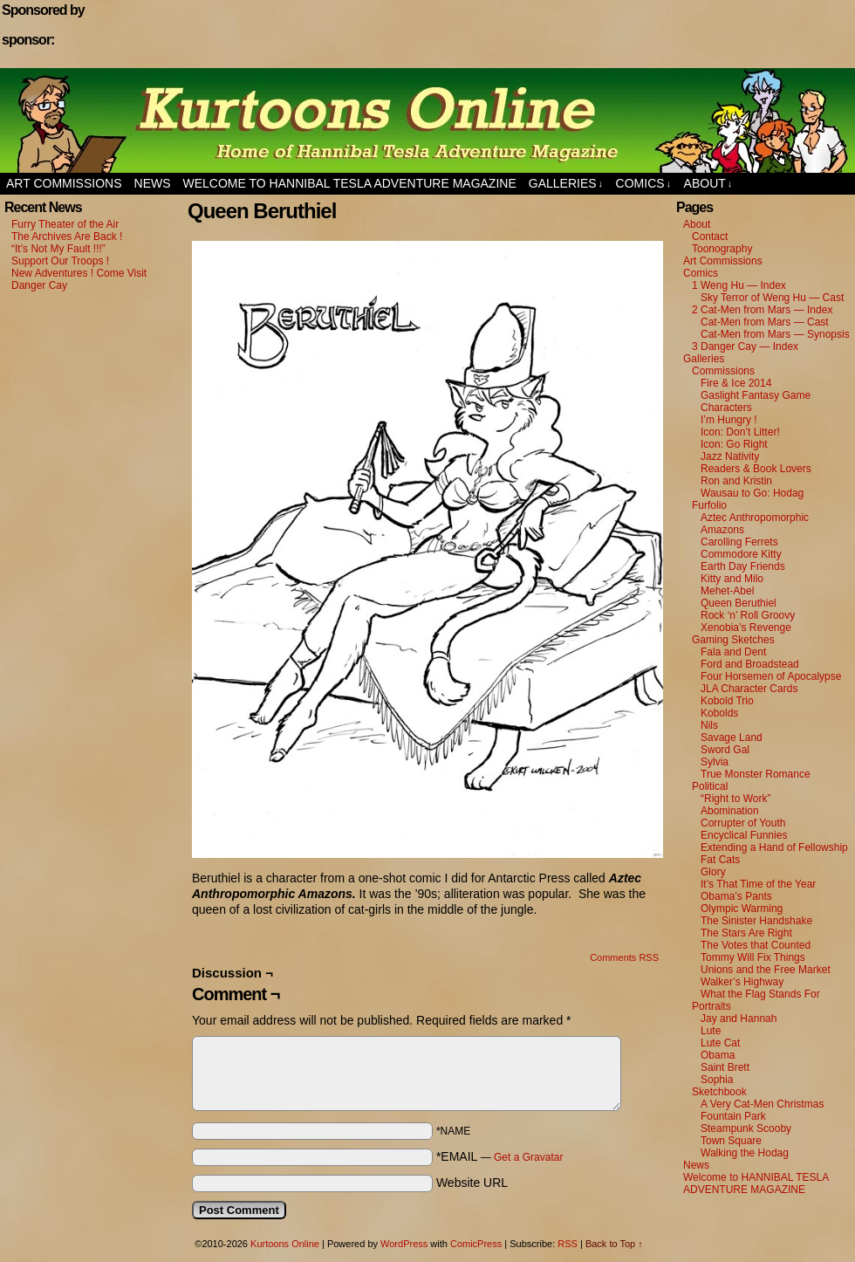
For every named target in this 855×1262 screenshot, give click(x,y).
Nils (709, 725)
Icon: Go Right (734, 444)
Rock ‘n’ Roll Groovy (748, 615)
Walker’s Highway (742, 982)
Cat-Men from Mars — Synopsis (775, 334)
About (708, 184)
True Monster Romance (756, 774)
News (152, 183)
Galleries (566, 184)
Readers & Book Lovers (756, 469)
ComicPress (476, 1243)
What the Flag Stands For (760, 994)
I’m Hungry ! (729, 420)
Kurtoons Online (427, 120)
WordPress (404, 1243)
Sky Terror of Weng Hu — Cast (772, 297)
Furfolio (709, 505)
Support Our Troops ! (60, 261)
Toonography (722, 249)
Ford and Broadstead (750, 664)
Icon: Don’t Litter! (740, 432)
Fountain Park (733, 1116)
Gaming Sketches (733, 640)
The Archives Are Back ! (66, 236)
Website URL (472, 1183)
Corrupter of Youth (743, 823)
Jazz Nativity (730, 456)
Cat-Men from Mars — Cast (765, 322)
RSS (567, 1243)
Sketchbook (719, 1092)
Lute (711, 1031)
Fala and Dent (733, 652)
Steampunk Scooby (746, 1128)
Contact (710, 236)
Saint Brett (725, 1067)
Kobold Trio (727, 701)
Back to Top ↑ (614, 1243)
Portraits (711, 1006)
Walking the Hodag (745, 1153)
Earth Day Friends (743, 566)
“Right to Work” (735, 798)
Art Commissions (64, 183)
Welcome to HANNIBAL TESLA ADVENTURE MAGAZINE (349, 183)
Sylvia (714, 762)
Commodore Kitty (741, 554)
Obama (718, 1055)
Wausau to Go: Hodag (752, 493)
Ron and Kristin (736, 481)
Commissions (723, 371)
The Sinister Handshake (756, 921)
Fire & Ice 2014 (736, 383)
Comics (644, 184)
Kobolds (719, 713)
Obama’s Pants (736, 896)
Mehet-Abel (727, 591)
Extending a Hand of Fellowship (774, 847)
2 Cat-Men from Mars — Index (762, 310)
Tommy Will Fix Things (753, 957)
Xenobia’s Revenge (746, 627)
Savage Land (732, 737)
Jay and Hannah (738, 1018)
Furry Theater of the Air (65, 224)
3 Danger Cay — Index (745, 346)
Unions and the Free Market (766, 970)
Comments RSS (624, 957)
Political (710, 786)
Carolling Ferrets (739, 542)
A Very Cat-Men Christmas (762, 1104)
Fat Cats (720, 860)
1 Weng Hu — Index (739, 285)
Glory (713, 872)
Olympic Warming (742, 908)
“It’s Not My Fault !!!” (58, 249)
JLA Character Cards (749, 688)
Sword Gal (725, 750)
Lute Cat (720, 1043)
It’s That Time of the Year (758, 884)
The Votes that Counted (756, 945)
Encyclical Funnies (744, 835)
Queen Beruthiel (738, 603)
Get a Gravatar (528, 1157)
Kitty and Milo (732, 579)
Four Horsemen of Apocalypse (771, 676)
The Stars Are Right (746, 933)
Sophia (717, 1079)
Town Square (731, 1141)
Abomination (730, 811)
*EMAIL (500, 1156)
